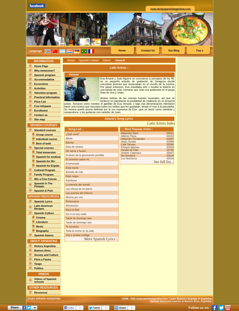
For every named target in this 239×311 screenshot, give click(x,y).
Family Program (44, 174)
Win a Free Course (45, 179)
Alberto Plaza (128, 136)
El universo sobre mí (77, 159)
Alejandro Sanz (130, 133)
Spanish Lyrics (43, 201)
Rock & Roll (72, 209)
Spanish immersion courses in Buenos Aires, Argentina (181, 301)
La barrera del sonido (78, 184)
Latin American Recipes (43, 207)
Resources (40, 292)
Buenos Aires (42, 250)
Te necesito (72, 226)
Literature (42, 222)
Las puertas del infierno (79, 193)
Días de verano (74, 146)
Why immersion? (44, 70)
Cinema (41, 217)
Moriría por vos (74, 197)
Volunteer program (45, 92)
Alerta (69, 138)
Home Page (41, 66)
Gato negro (72, 176)
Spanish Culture (44, 213)
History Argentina (45, 246)
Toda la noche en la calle (80, 230)
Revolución (72, 205)
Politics (38, 268)
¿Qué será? (72, 134)
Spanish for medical (48, 156)
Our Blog (173, 50)
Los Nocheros (129, 158)
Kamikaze (71, 180)
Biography (42, 230)
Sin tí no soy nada (76, 214)
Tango (38, 263)
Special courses (44, 148)
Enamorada (72, 163)
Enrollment (41, 110)
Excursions (41, 83)
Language (35, 51)
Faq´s (199, 50)
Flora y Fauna (42, 259)
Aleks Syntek (128, 141)
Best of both (43, 143)
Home (122, 50)
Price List (40, 101)
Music (39, 226)
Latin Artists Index (161, 123)
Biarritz (70, 142)
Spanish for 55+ (45, 161)
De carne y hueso (76, 151)
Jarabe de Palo (129, 150)
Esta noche (72, 167)
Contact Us (148, 50)
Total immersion (46, 152)
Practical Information (47, 97)
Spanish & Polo (43, 190)
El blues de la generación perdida (85, 155)
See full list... (164, 162)
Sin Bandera (128, 155)
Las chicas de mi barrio (79, 188)
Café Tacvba (128, 144)
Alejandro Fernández (133, 138)
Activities (40, 88)
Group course (44, 134)
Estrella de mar (74, 172)
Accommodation (44, 79)
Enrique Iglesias (130, 147)
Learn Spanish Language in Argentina (191, 298)
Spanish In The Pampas (43, 185)
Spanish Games (44, 235)
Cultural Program (44, 170)
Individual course (46, 139)
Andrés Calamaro (131, 152)
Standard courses (45, 130)
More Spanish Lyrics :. (101, 239)
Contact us (41, 115)
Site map (39, 119)
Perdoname (72, 201)
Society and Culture (46, 255)
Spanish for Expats (48, 165)
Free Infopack (42, 106)
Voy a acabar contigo (78, 235)
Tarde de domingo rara (79, 218)
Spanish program (44, 75)
